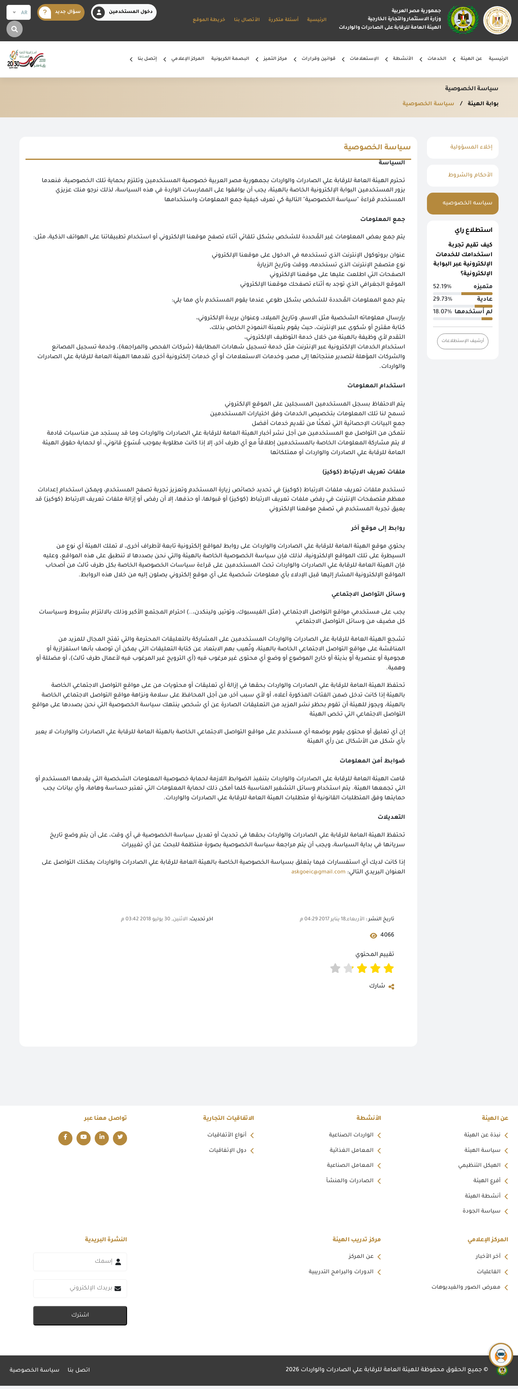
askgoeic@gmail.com (316, 872)
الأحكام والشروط (470, 175)
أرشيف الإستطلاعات (461, 341)
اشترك (80, 1319)
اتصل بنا (81, 1374)
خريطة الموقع (209, 20)
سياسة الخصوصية (424, 104)
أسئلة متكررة (283, 20)
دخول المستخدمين (123, 12)
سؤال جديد (60, 12)
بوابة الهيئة (481, 104)
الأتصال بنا (247, 20)
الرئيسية (317, 20)
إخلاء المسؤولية (471, 147)
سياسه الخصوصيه (467, 203)
